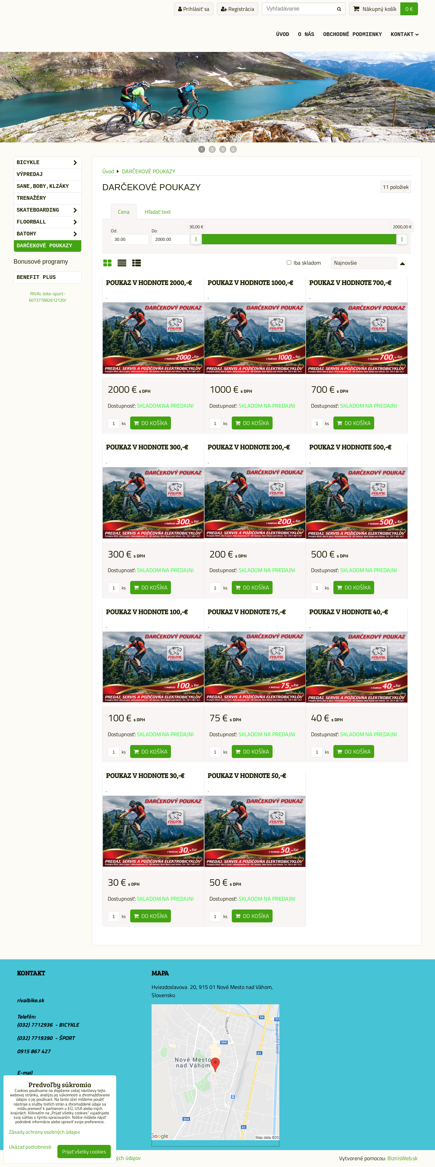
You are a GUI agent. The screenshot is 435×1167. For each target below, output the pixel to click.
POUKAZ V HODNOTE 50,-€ (247, 775)
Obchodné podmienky (352, 35)
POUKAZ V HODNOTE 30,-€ (145, 775)
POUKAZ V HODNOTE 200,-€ (249, 447)
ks (117, 423)
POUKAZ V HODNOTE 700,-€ (350, 282)
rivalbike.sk (30, 1000)
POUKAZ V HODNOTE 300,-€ (147, 447)
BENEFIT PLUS (36, 278)
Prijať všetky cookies (84, 1151)
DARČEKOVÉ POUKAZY (44, 246)
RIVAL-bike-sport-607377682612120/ (47, 296)
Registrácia (237, 9)
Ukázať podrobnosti (30, 1147)
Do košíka (151, 423)
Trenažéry (31, 198)
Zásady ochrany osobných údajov (44, 1132)
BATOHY (49, 234)
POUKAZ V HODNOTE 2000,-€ (149, 282)
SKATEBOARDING (49, 210)
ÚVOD (282, 35)
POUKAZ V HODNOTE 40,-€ (348, 611)
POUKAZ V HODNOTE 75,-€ (246, 611)
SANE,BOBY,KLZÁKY (43, 186)
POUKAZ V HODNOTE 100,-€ (147, 611)
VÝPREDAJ (30, 175)
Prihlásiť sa (193, 9)
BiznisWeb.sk (402, 1158)
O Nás (306, 35)
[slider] (196, 239)
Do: (171, 236)
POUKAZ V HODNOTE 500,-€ (350, 447)
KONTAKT (405, 35)
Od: (130, 236)
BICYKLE (49, 163)
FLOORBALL (49, 222)
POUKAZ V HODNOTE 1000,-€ (250, 282)
